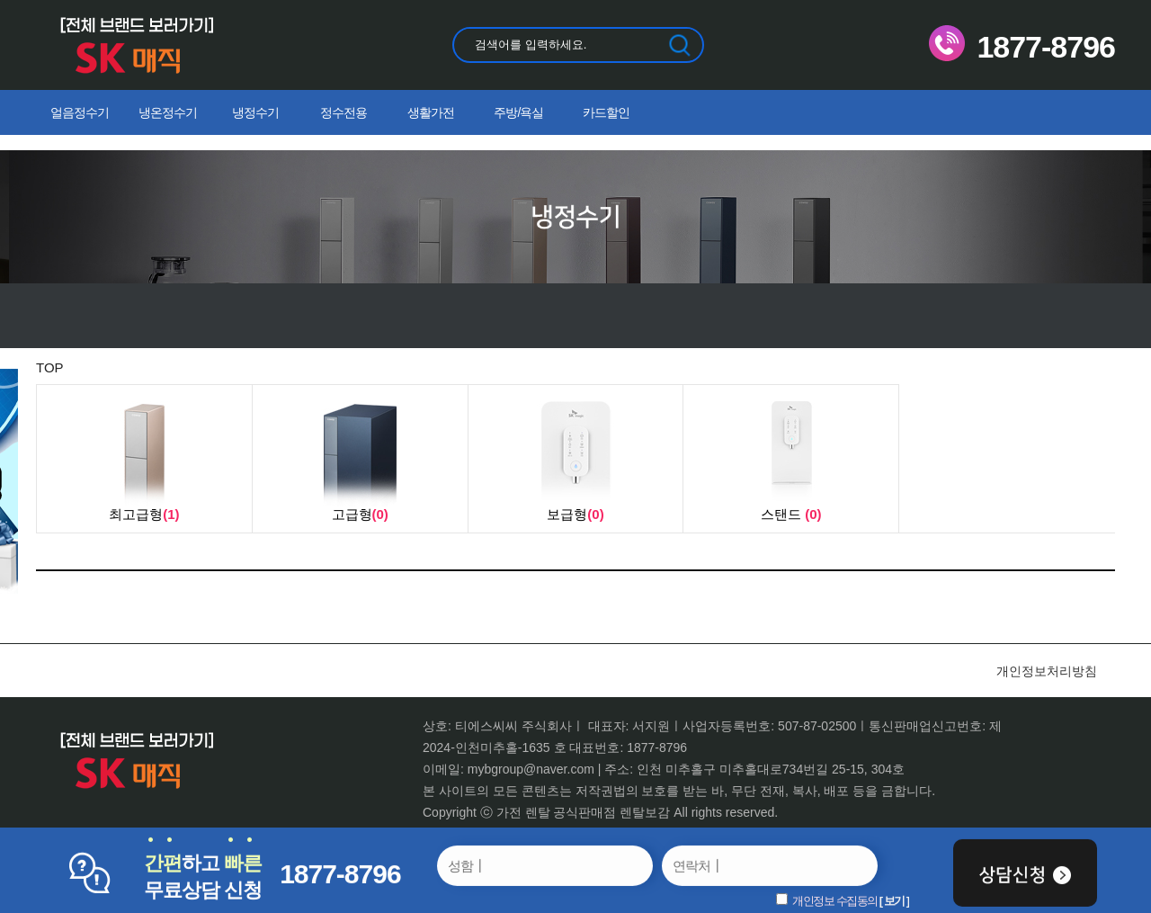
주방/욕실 (518, 112)
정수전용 (343, 112)
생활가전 (430, 112)
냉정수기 (255, 112)
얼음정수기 (79, 112)
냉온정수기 (167, 112)
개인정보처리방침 (1046, 671)
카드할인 (606, 112)
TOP (50, 367)
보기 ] (896, 901)
